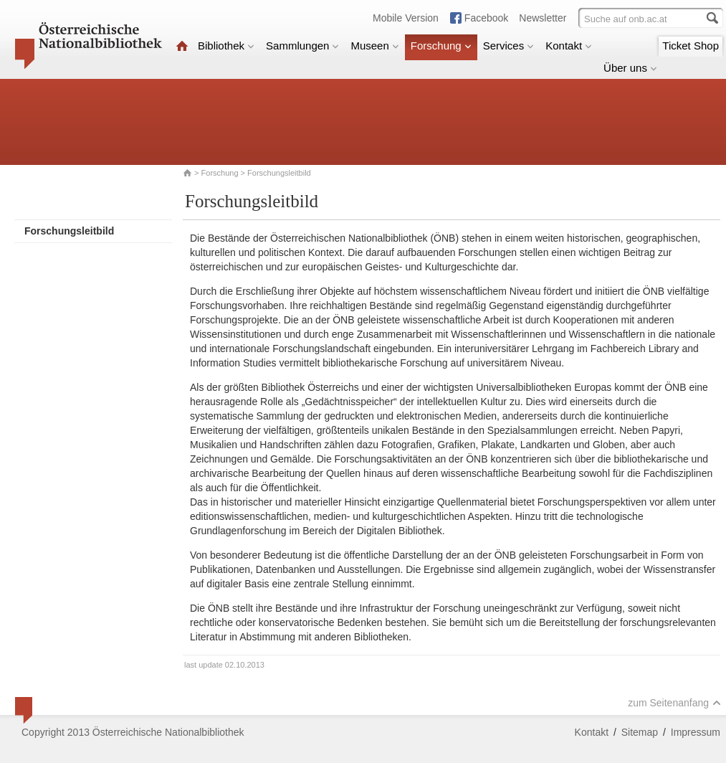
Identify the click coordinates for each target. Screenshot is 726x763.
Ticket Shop (690, 45)
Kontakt (568, 45)
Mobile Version (406, 18)
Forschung (441, 45)
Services (509, 45)
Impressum (695, 732)
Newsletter (542, 18)
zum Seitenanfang (674, 702)
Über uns (630, 68)
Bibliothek (226, 45)
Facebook (486, 18)
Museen (374, 45)
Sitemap (639, 732)
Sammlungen (302, 45)
